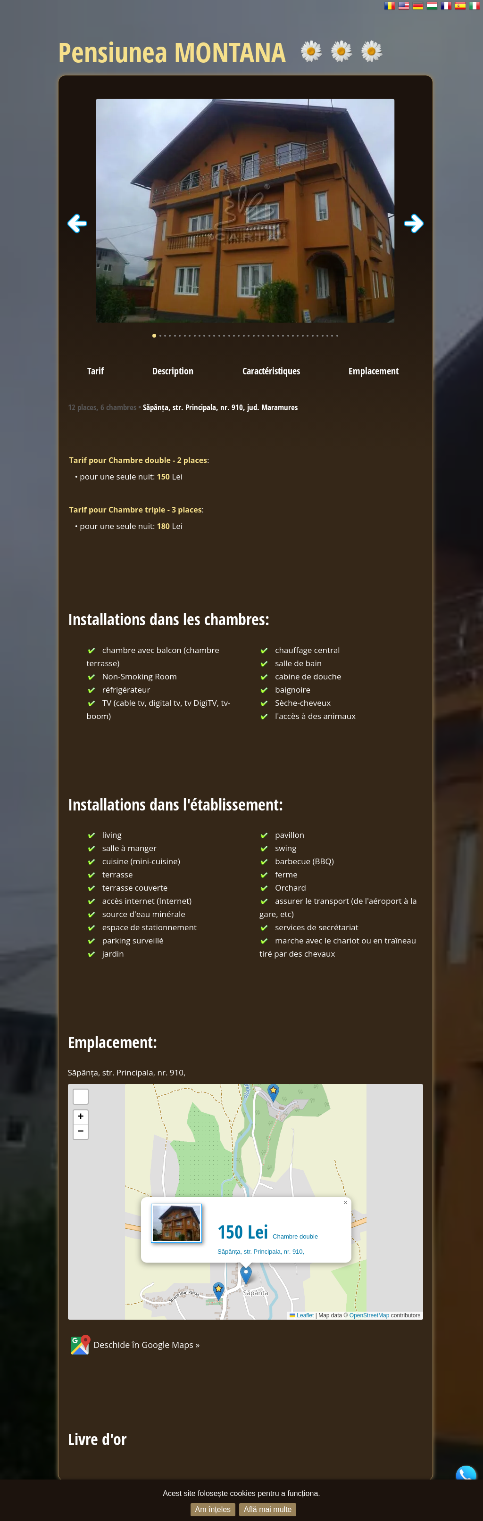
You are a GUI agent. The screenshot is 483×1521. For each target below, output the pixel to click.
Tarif (95, 370)
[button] (246, 1275)
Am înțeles (213, 1509)
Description (172, 370)
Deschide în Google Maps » (134, 1344)
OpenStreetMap (370, 1315)
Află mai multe (267, 1509)
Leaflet (302, 1315)
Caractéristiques (271, 370)
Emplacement (374, 370)
